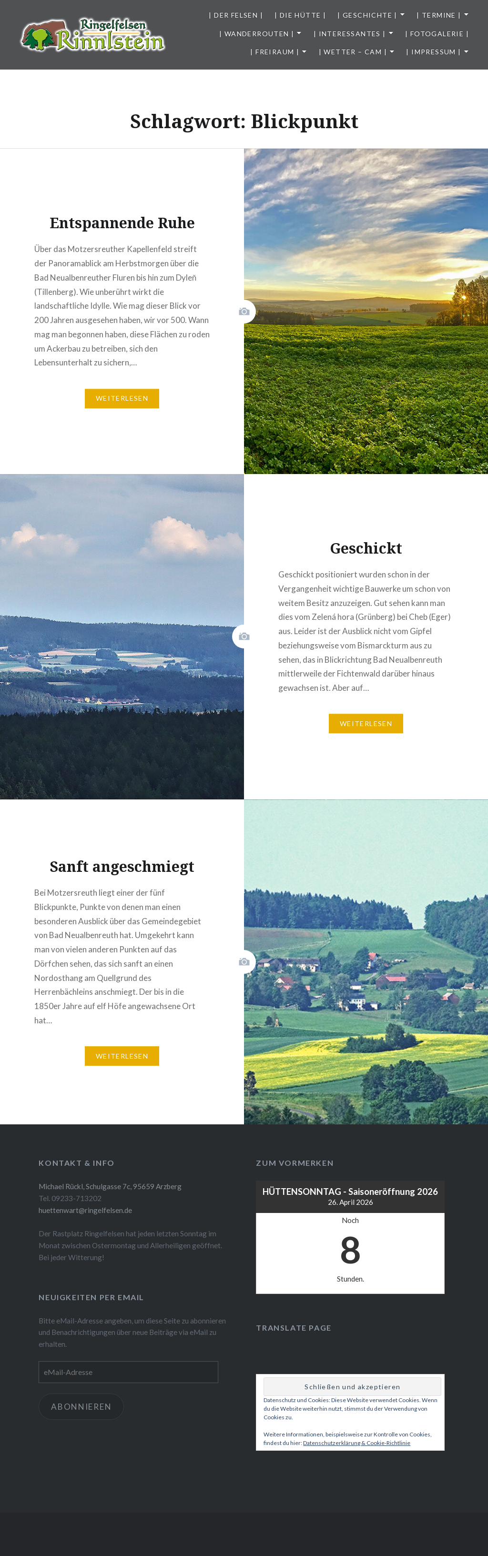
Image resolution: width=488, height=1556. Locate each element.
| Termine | (439, 15)
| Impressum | (433, 52)
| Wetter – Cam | (353, 52)
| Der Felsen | (236, 15)
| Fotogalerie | (437, 34)
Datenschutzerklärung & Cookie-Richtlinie (356, 1442)
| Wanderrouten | (256, 34)
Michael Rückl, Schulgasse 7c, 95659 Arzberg (110, 1186)
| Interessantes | (350, 34)
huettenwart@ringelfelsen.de (85, 1210)
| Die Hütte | (300, 15)
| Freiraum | (274, 52)
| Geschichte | (367, 15)
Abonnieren (81, 1407)
